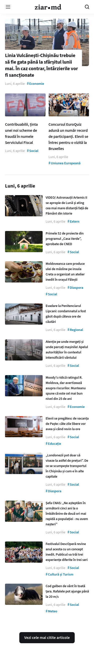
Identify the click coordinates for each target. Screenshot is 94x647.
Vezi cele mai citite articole (47, 637)
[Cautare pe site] (86, 7)
